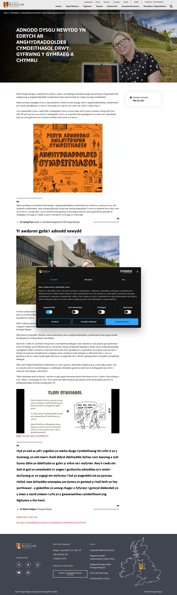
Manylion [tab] (88, 279)
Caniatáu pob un (122, 322)
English (136, 2)
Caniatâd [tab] (53, 279)
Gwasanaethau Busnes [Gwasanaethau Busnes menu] (129, 6)
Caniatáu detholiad (88, 322)
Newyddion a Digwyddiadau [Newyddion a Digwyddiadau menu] (154, 6)
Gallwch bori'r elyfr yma (27, 517)
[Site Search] (170, 6)
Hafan (5, 13)
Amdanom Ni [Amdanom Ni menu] (111, 6)
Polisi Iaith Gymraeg (99, 573)
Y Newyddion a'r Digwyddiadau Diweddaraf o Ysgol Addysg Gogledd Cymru (36, 13)
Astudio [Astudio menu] (58, 6)
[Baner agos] (137, 271)
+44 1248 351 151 (60, 554)
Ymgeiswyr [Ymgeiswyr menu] (86, 6)
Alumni (98, 2)
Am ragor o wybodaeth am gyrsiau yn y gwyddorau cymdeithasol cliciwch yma (51, 522)
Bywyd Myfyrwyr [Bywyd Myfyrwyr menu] (71, 6)
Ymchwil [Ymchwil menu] (98, 6)
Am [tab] (123, 279)
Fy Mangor (116, 2)
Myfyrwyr (107, 2)
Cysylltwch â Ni (59, 558)
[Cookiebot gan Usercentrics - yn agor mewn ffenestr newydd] (122, 271)
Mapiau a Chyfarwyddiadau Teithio (70, 574)
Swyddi (126, 2)
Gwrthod (55, 322)
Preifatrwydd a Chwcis (100, 578)
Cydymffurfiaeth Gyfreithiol (102, 550)
